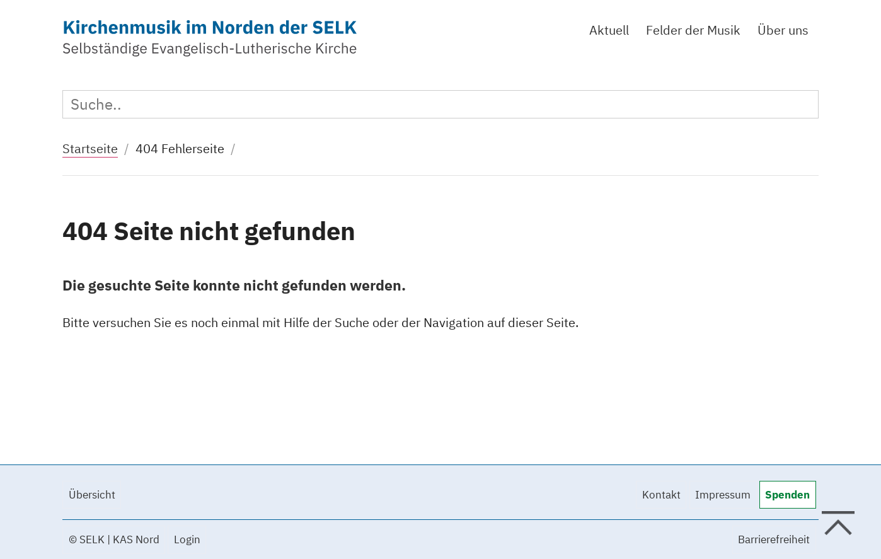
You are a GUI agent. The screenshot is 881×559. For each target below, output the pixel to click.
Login (187, 539)
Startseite (90, 148)
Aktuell (609, 29)
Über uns (783, 29)
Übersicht (92, 495)
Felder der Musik (693, 29)
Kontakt (661, 495)
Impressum (723, 495)
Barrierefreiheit (774, 539)
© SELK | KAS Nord (114, 539)
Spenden (787, 495)
